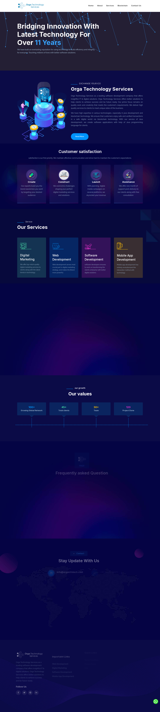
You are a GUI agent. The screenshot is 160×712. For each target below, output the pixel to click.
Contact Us (136, 6)
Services (110, 6)
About (100, 6)
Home (91, 6)
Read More (79, 136)
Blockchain (123, 6)
